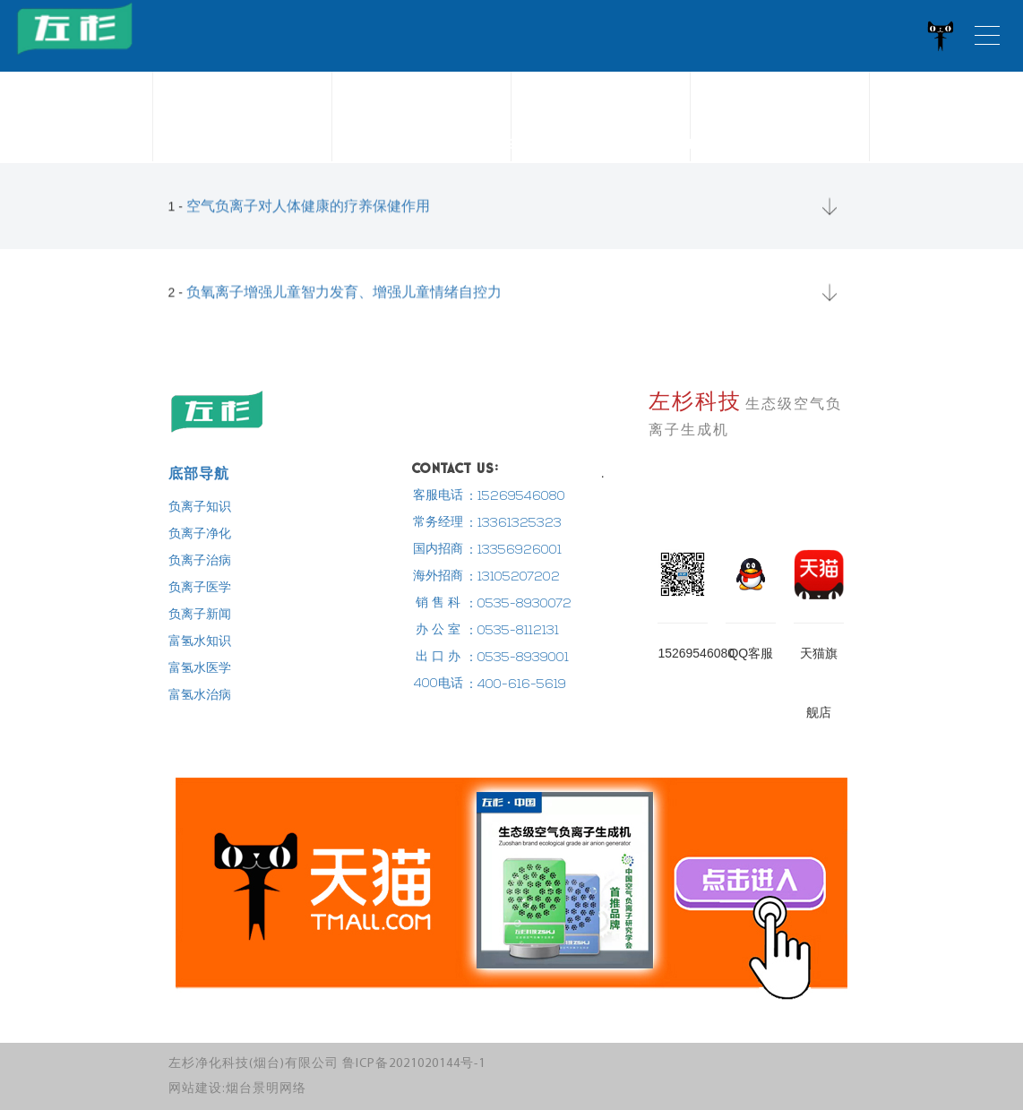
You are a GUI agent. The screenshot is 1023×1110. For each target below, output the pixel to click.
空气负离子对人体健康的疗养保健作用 (308, 213)
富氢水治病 (199, 695)
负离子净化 (199, 534)
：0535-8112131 (512, 631)
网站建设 (195, 1089)
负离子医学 (199, 588)
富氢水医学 (199, 668)
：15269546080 (515, 496)
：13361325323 (513, 523)
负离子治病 (199, 561)
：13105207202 (512, 577)
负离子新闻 (199, 615)
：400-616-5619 (515, 685)
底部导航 (198, 473)
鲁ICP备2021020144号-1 (414, 1064)
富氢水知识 (199, 642)
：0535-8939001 (517, 658)
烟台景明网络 (266, 1089)
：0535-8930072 (518, 604)
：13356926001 (513, 550)
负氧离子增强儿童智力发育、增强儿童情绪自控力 (344, 299)
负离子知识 (199, 507)
